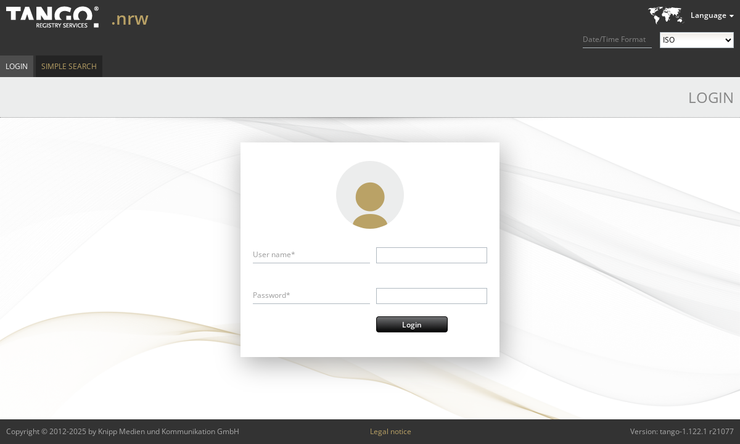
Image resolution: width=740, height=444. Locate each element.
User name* (274, 254)
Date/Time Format (614, 39)
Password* (271, 295)
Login (17, 66)
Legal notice (390, 431)
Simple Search (69, 66)
